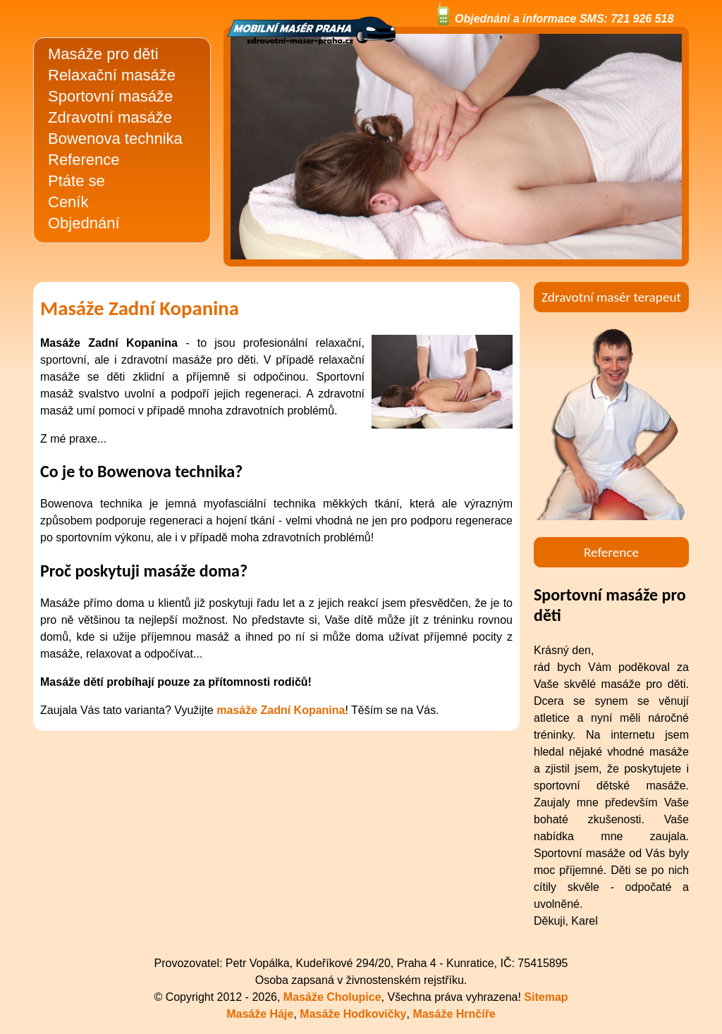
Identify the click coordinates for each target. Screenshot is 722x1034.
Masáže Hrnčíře (453, 1014)
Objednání (84, 223)
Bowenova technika (115, 138)
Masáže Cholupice (332, 997)
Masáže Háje (259, 1014)
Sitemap (546, 997)
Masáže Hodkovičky (353, 1014)
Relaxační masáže (112, 75)
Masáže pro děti (103, 54)
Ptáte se (76, 181)
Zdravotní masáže (110, 117)
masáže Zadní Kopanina (280, 710)
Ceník (68, 202)
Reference (84, 159)
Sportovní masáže (110, 96)
